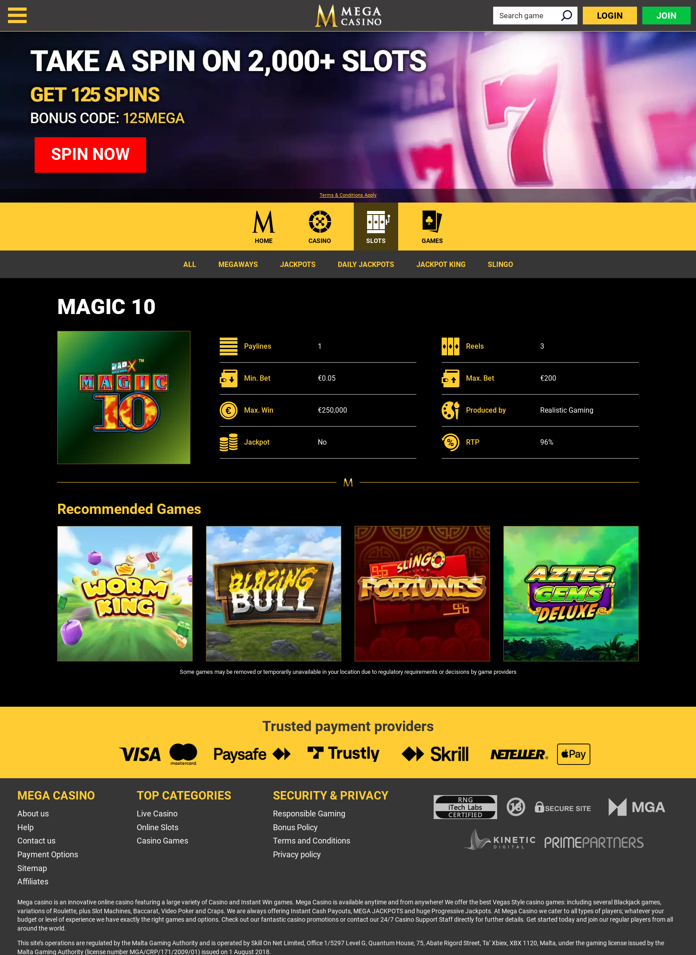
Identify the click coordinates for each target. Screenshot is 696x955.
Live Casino (157, 813)
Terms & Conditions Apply (348, 195)
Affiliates (32, 881)
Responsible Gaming (309, 813)
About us (33, 813)
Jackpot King (441, 264)
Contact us (36, 840)
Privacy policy (297, 854)
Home (264, 240)
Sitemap (32, 868)
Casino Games (162, 840)
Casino (319, 240)
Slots (376, 240)
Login (610, 15)
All (189, 264)
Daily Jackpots (366, 264)
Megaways (238, 264)
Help (25, 827)
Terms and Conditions (311, 840)
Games (432, 240)
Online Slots (157, 827)
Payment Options (47, 854)
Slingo (500, 264)
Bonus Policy (295, 827)
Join (666, 15)
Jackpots (298, 264)
